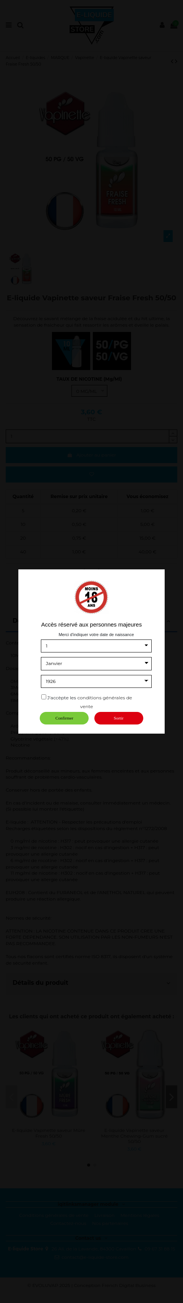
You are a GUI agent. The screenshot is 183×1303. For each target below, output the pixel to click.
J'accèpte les (61, 697)
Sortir (118, 718)
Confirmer (64, 718)
